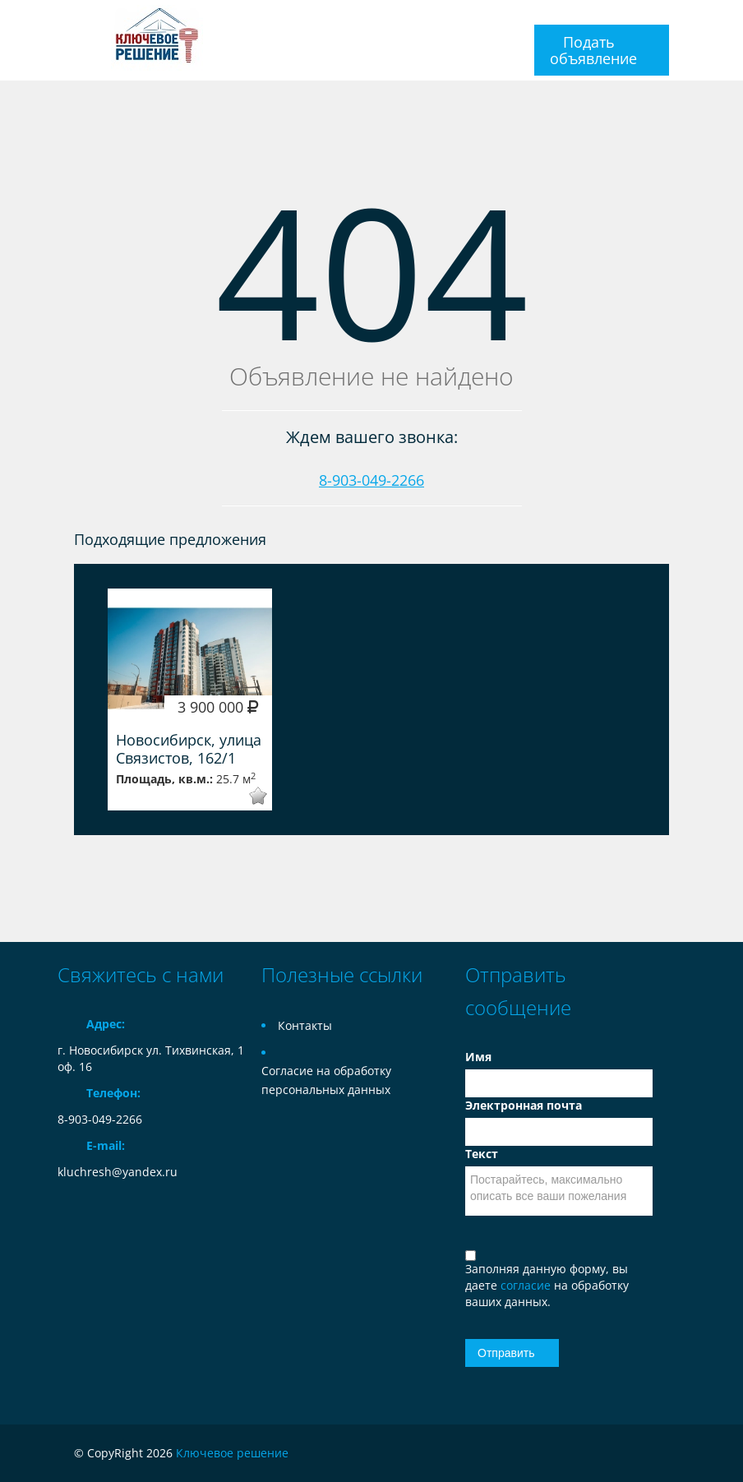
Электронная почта (523, 1105)
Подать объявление (593, 50)
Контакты (305, 1025)
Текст (481, 1153)
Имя (478, 1056)
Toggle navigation (72, 19)
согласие (527, 1285)
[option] (190, 699)
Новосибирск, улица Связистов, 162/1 (188, 749)
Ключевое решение (232, 1453)
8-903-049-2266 (371, 480)
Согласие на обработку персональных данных (326, 1080)
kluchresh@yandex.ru (118, 1172)
